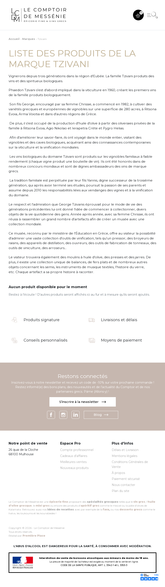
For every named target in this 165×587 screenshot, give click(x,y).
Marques (28, 39)
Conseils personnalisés (45, 340)
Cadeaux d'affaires (73, 456)
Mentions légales (124, 456)
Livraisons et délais (119, 320)
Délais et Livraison (125, 450)
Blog (101, 415)
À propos (118, 473)
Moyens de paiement (121, 340)
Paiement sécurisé (126, 479)
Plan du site (120, 491)
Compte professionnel (76, 450)
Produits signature (42, 320)
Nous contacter (123, 485)
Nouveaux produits (74, 468)
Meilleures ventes (73, 462)
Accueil (14, 39)
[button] (138, 15)
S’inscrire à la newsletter (82, 402)
